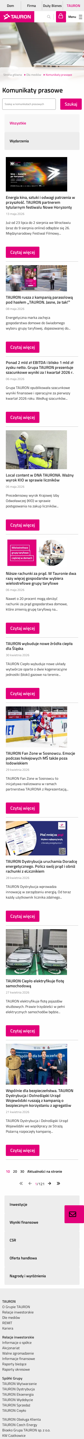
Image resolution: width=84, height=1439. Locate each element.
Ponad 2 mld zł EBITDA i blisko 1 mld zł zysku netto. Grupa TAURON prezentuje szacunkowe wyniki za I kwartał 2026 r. (39, 367)
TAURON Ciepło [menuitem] (14, 1410)
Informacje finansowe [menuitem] (18, 1358)
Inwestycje (18, 1204)
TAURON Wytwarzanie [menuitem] (19, 1383)
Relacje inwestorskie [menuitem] (18, 1312)
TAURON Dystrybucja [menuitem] (18, 1389)
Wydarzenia (19, 141)
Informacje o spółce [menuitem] (17, 1342)
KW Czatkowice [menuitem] (14, 1435)
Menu (75, 16)
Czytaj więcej (22, 252)
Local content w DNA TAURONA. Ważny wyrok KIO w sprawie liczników (40, 477)
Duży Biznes (52, 5)
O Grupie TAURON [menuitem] (16, 1306)
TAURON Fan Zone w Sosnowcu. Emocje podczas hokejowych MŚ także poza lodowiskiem (40, 758)
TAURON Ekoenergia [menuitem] (18, 1394)
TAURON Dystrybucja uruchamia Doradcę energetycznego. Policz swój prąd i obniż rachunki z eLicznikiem (41, 866)
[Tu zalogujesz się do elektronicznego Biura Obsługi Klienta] (61, 16)
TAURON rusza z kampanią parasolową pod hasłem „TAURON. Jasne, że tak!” (39, 299)
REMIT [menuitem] (7, 1323)
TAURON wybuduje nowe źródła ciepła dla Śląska (39, 646)
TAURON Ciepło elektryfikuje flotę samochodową (35, 983)
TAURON (73, 5)
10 (8, 1171)
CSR (13, 1240)
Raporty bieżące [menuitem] (14, 1364)
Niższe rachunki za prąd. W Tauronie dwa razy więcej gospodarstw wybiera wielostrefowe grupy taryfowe (41, 578)
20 (15, 1171)
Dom (10, 5)
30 (22, 1171)
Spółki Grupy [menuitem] (12, 1378)
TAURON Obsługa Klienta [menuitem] (21, 1419)
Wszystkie (18, 123)
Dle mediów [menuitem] (11, 1317)
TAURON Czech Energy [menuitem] (19, 1424)
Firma (31, 5)
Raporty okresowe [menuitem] (16, 1369)
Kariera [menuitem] (7, 1328)
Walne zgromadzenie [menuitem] (18, 1353)
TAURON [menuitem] (9, 1301)
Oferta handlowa (23, 1258)
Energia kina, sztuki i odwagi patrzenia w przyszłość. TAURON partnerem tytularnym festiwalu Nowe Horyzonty (40, 202)
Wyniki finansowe (24, 1222)
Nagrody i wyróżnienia (28, 1276)
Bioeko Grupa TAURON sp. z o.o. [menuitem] (26, 1430)
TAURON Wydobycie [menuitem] (17, 1399)
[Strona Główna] (17, 16)
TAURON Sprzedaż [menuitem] (16, 1405)
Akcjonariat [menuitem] (11, 1348)
